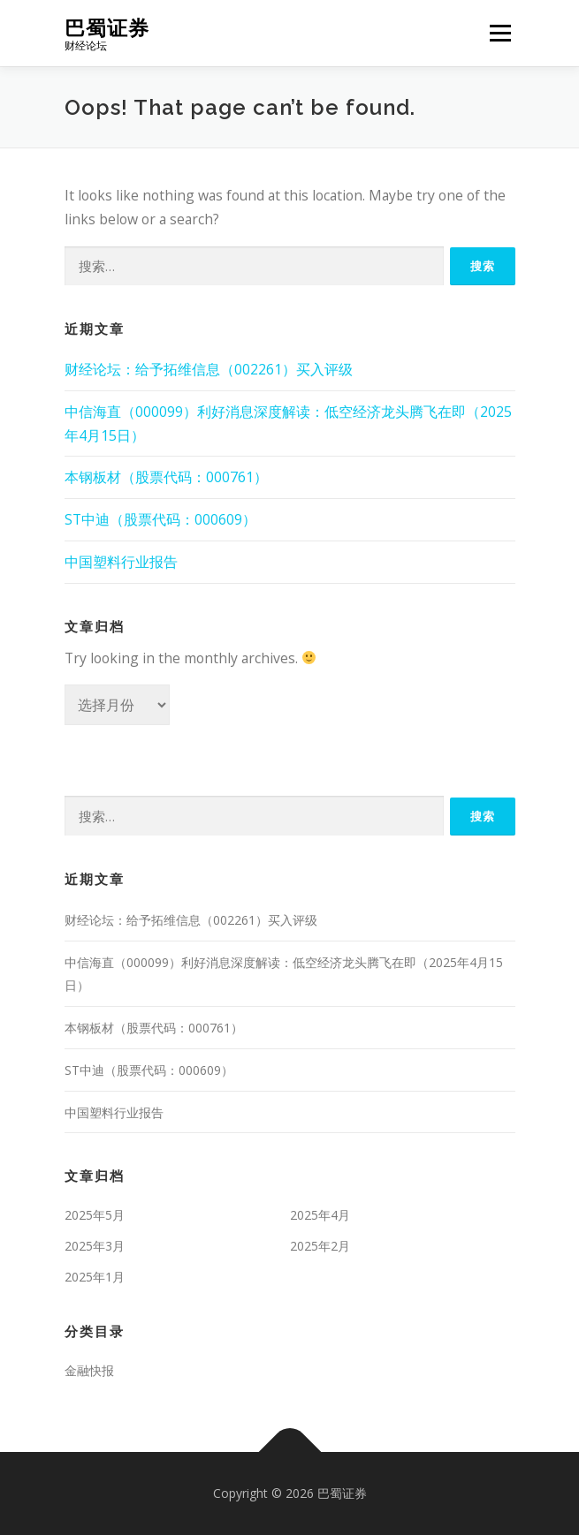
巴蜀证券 (107, 27)
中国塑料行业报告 (121, 561)
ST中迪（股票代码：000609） (160, 519)
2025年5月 (95, 1214)
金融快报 (89, 1370)
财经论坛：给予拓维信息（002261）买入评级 (209, 369)
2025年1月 (95, 1276)
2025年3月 (95, 1245)
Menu (499, 32)
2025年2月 (320, 1245)
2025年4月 (320, 1214)
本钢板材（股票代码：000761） (166, 477)
